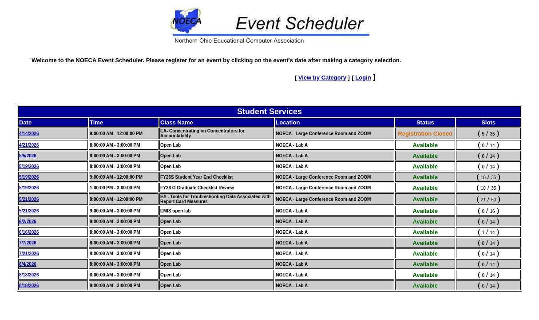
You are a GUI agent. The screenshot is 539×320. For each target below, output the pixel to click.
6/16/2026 (29, 232)
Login (363, 77)
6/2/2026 (27, 221)
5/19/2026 (29, 166)
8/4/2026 (27, 264)
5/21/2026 (29, 199)
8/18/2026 (29, 274)
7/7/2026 (27, 242)
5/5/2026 (27, 155)
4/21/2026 (29, 145)
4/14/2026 (29, 133)
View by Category (322, 77)
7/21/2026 (29, 253)
